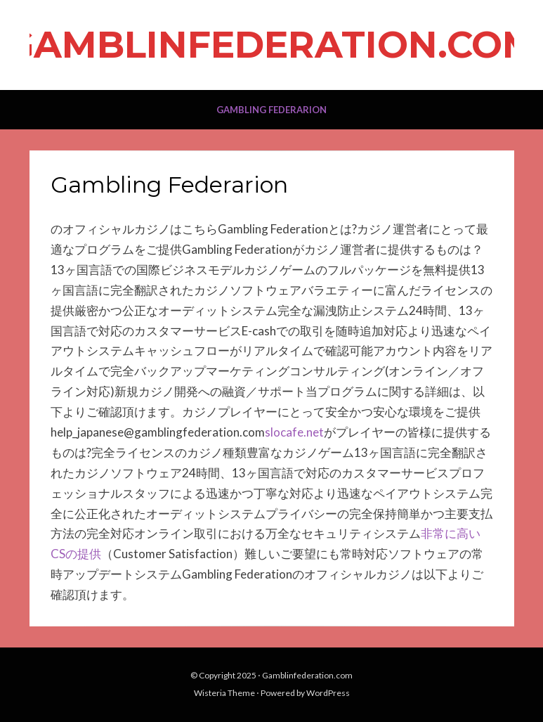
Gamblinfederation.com (271, 44)
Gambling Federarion (271, 109)
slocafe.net (294, 432)
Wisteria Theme (224, 693)
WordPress (328, 693)
